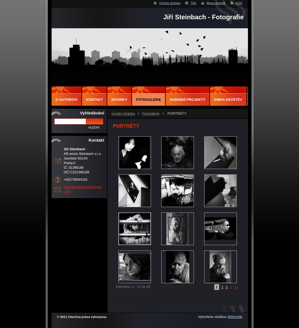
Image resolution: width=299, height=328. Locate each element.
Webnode (235, 317)
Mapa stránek (216, 3)
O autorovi (66, 100)
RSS (239, 3)
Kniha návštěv (228, 100)
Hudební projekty (187, 100)
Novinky (119, 100)
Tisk (193, 3)
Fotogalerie (150, 113)
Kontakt (94, 100)
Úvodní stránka (169, 3)
